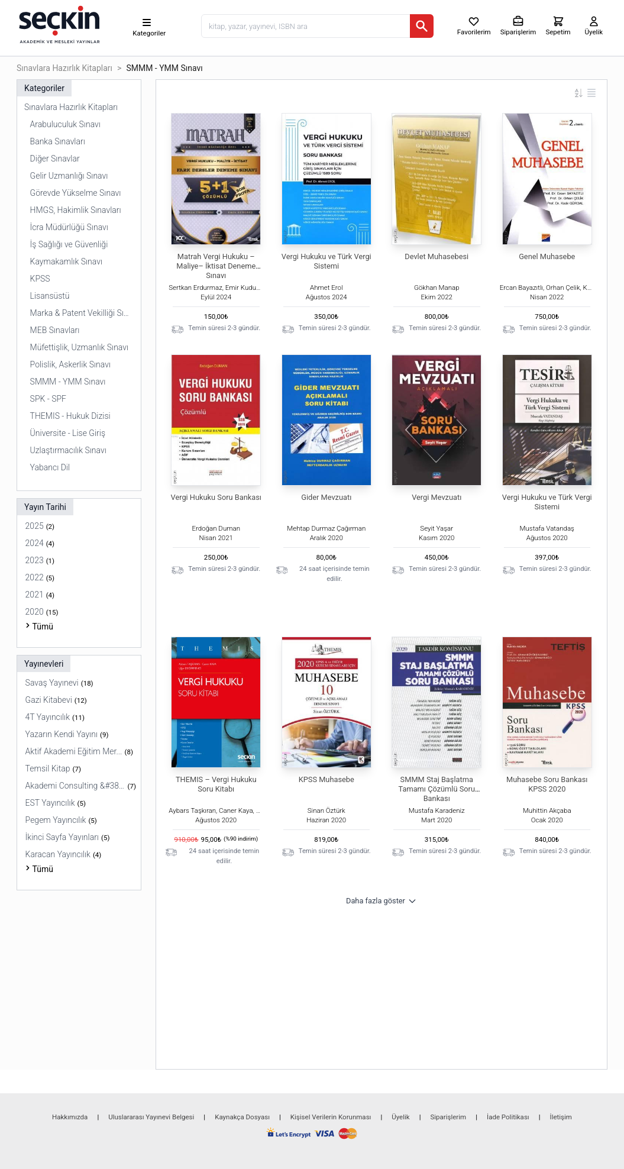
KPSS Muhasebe (326, 779)
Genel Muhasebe (547, 256)
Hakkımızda (70, 1117)
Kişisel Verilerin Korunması (330, 1117)
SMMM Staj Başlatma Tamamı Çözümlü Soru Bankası (437, 789)
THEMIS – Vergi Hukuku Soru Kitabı (216, 784)
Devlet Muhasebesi (436, 256)
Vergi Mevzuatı (436, 497)
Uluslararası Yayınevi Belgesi (151, 1117)
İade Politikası (508, 1117)
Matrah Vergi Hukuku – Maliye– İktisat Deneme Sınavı (216, 266)
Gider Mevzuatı (326, 497)
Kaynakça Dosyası (242, 1117)
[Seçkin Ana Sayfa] (58, 23)
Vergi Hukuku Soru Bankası (216, 497)
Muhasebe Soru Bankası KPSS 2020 (546, 784)
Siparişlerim (448, 1117)
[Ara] (422, 26)
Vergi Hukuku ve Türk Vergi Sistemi (326, 261)
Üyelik (400, 1117)
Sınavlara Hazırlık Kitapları (64, 68)
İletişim (561, 1117)
